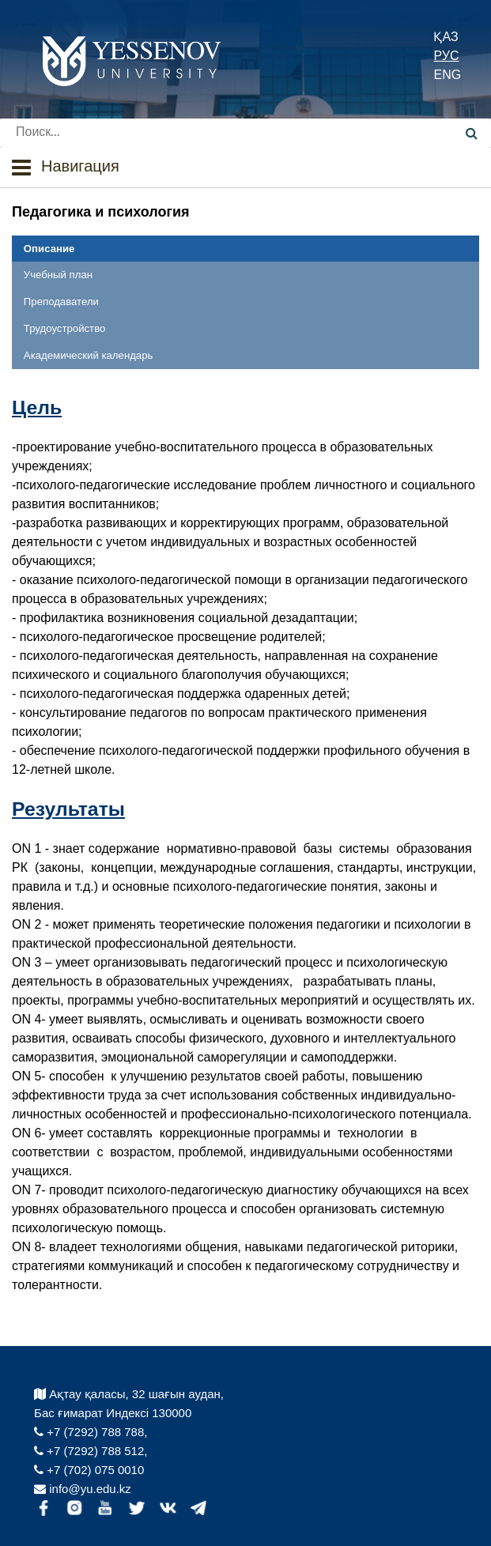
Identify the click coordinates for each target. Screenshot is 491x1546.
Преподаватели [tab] (61, 301)
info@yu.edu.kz (82, 1488)
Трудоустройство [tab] (64, 328)
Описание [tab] (49, 249)
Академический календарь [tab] (88, 355)
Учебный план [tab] (58, 275)
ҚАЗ (445, 36)
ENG (447, 74)
